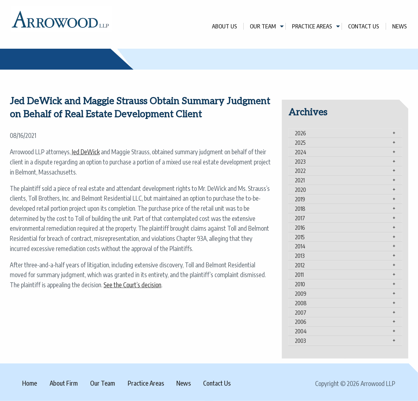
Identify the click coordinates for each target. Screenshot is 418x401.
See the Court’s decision (132, 285)
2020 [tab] (300, 189)
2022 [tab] (300, 170)
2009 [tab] (300, 293)
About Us (224, 26)
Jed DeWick (86, 152)
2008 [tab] (301, 303)
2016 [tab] (300, 227)
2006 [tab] (300, 321)
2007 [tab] (300, 312)
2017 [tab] (300, 218)
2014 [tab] (300, 246)
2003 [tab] (300, 340)
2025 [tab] (300, 142)
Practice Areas (312, 26)
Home (29, 383)
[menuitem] (225, 26)
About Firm (64, 383)
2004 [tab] (301, 331)
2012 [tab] (300, 265)
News (399, 26)
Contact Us (363, 26)
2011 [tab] (299, 274)
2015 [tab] (300, 237)
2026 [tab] (300, 133)
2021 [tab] (300, 180)
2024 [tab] (300, 152)
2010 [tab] (300, 284)
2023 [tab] (300, 161)
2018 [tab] (300, 208)
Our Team (263, 26)
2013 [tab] (300, 255)
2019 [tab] (300, 199)
